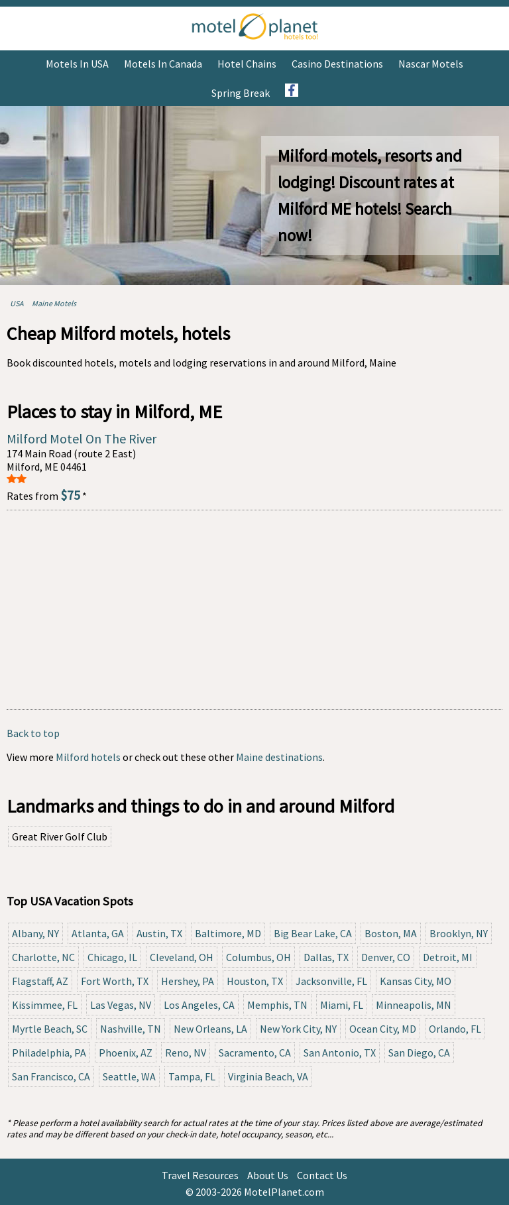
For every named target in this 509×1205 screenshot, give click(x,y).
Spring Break (240, 92)
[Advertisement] (254, 610)
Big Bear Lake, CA (313, 933)
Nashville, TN (130, 1028)
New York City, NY (298, 1028)
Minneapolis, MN (413, 1004)
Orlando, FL (455, 1028)
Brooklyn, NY (458, 933)
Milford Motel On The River (81, 438)
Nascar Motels (430, 63)
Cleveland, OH (181, 957)
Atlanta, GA (98, 933)
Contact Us (322, 1175)
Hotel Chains (246, 63)
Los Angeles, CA (199, 1004)
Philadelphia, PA (49, 1052)
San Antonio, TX (340, 1052)
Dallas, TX (326, 957)
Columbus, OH (258, 957)
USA (17, 303)
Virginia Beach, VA (268, 1076)
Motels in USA (77, 63)
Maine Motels (54, 303)
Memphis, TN (277, 1004)
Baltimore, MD (228, 933)
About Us (267, 1175)
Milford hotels (88, 757)
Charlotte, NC (43, 957)
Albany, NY (35, 933)
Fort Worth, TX (114, 981)
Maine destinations (279, 757)
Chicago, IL (112, 957)
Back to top (33, 733)
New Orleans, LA (210, 1028)
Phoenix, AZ (125, 1052)
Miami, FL (341, 1004)
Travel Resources (200, 1175)
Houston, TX (255, 981)
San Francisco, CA (51, 1076)
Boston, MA (391, 933)
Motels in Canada (163, 63)
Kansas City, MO (415, 981)
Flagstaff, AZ (40, 981)
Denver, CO (385, 957)
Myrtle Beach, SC (49, 1028)
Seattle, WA (129, 1076)
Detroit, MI (448, 957)
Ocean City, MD (382, 1028)
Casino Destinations (337, 63)
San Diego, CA (419, 1052)
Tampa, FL (191, 1076)
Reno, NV (185, 1052)
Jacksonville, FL (331, 981)
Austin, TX (159, 933)
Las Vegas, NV (120, 1004)
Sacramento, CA (255, 1052)
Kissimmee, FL (45, 1004)
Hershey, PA (187, 981)
